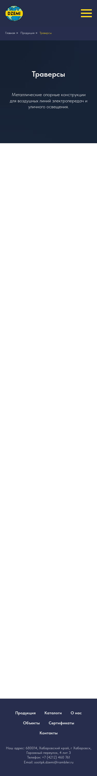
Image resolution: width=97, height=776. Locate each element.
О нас (76, 712)
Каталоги (53, 712)
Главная (10, 33)
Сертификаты (61, 722)
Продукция (27, 33)
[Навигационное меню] (86, 13)
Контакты (49, 732)
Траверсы (46, 33)
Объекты (31, 722)
